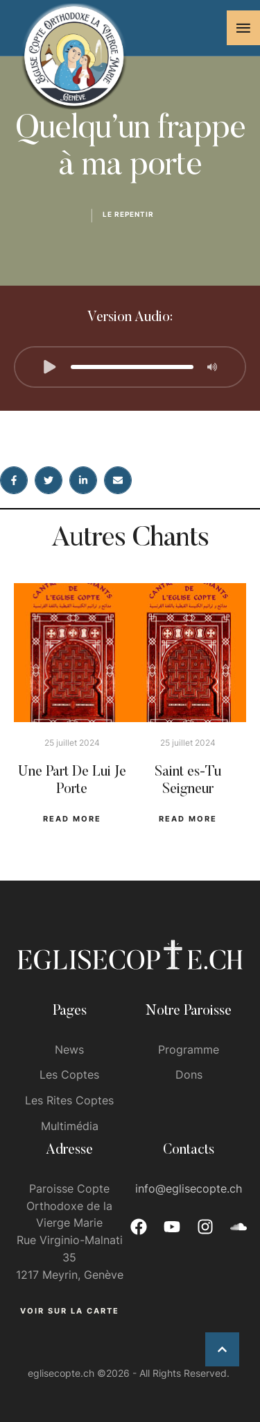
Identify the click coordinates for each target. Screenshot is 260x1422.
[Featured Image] (72, 652)
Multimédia (69, 1126)
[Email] (118, 480)
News (69, 1049)
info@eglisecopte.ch (188, 1188)
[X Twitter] (48, 480)
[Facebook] (14, 480)
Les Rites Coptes (69, 1100)
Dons (188, 1074)
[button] (243, 27)
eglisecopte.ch (61, 1373)
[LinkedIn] (83, 480)
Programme (188, 1049)
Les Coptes (69, 1074)
